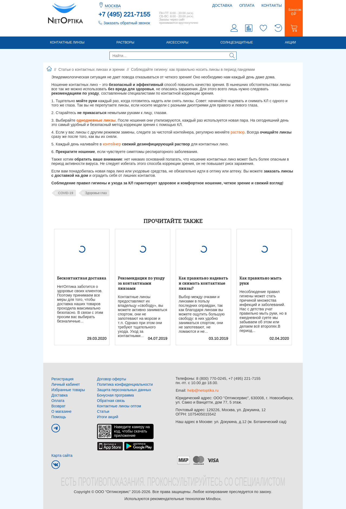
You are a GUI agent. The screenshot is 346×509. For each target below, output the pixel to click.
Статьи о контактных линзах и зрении (91, 69)
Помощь (58, 417)
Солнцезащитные (236, 42)
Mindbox (213, 499)
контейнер (112, 144)
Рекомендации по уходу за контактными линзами (141, 283)
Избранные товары (68, 390)
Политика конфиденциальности (125, 384)
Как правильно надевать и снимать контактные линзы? (203, 283)
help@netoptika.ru (203, 390)
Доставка (222, 5)
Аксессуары (177, 42)
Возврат (58, 406)
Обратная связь (111, 400)
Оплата (246, 5)
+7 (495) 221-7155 (124, 14)
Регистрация (62, 379)
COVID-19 (65, 193)
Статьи (103, 411)
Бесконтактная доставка (81, 278)
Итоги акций (107, 417)
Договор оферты (111, 379)
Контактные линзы (67, 42)
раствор (238, 132)
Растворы (125, 42)
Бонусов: (294, 12)
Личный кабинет (65, 384)
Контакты (271, 5)
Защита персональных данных (124, 390)
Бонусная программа (115, 395)
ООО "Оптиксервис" (112, 492)
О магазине (61, 411)
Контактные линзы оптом (119, 406)
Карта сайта (61, 455)
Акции (290, 42)
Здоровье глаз (96, 193)
